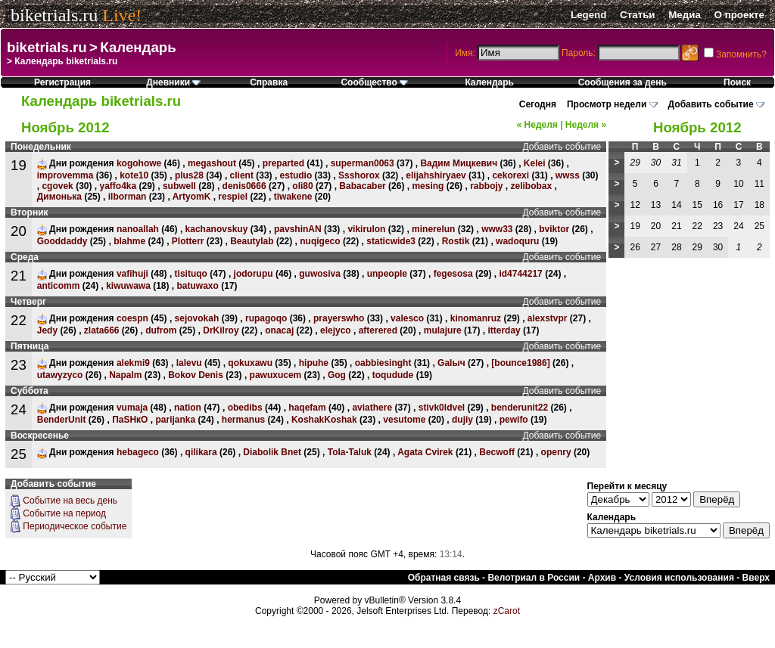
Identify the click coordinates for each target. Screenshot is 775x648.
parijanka (175, 419)
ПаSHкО (130, 419)
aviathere (372, 407)
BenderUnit (61, 419)
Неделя (537, 124)
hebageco (138, 452)
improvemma (65, 175)
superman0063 (362, 163)
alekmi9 (133, 363)
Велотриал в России (533, 577)
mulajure (443, 330)
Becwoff (497, 452)
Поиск (737, 82)
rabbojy (486, 186)
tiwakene (293, 196)
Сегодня (537, 104)
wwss (568, 175)
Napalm (125, 375)
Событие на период (64, 513)
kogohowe (139, 163)
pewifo (514, 419)
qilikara (201, 452)
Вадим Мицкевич (458, 163)
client (242, 175)
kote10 (134, 175)
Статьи (637, 14)
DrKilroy (220, 330)
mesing (428, 186)
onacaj (279, 330)
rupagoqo (266, 318)
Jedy (47, 330)
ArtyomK (192, 196)
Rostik (456, 241)
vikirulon (366, 229)
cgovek (57, 186)
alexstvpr (548, 318)
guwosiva (320, 273)
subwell (179, 186)
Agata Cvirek (425, 452)
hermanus (243, 419)
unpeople (387, 273)
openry (556, 452)
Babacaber (362, 186)
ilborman (127, 196)
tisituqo (191, 273)
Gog (337, 375)
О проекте (739, 14)
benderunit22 (519, 407)
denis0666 (244, 186)
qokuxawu (250, 363)
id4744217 (520, 273)
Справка (269, 82)
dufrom (160, 330)
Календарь (138, 47)
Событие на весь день (70, 500)
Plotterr (188, 241)
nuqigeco (320, 241)
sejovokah (197, 318)
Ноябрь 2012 (697, 127)
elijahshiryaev (435, 175)
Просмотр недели (606, 104)
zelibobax (531, 186)
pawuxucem (276, 375)
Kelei (535, 163)
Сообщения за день (622, 82)
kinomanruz (475, 318)
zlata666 (102, 330)
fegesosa (453, 273)
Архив (602, 577)
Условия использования (679, 577)
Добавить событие (711, 104)
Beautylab (251, 241)
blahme (129, 241)
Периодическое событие (74, 526)
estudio (296, 175)
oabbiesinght (383, 363)
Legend (588, 14)
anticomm (58, 286)
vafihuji (132, 273)
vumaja (132, 407)
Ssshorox (359, 175)
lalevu (189, 363)
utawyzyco (60, 375)
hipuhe (313, 363)
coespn (132, 318)
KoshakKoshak (324, 419)
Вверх (756, 577)
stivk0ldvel (442, 407)
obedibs (245, 407)
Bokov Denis (195, 375)
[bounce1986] (520, 363)
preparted (283, 163)
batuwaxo (198, 286)
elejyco (335, 330)
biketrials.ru (54, 15)
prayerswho (338, 318)
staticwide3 (391, 241)
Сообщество (374, 82)
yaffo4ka (117, 186)
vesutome (404, 419)
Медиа (684, 14)
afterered (378, 330)
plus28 (189, 175)
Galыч (451, 363)
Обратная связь (444, 577)
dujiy (462, 419)
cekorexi (510, 175)
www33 (496, 229)
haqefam (306, 407)
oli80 (302, 186)
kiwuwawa (128, 286)
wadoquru (517, 241)
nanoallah (138, 229)
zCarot (506, 611)
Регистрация (62, 82)
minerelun (433, 229)
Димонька (59, 196)
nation (187, 407)
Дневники (173, 82)
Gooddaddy (62, 241)
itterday (503, 330)
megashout (212, 163)
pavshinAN (298, 229)
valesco (407, 318)
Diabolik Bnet (272, 452)
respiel (232, 196)
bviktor (554, 229)
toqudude (393, 375)
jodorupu (253, 273)
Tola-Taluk (350, 452)
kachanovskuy (216, 229)
